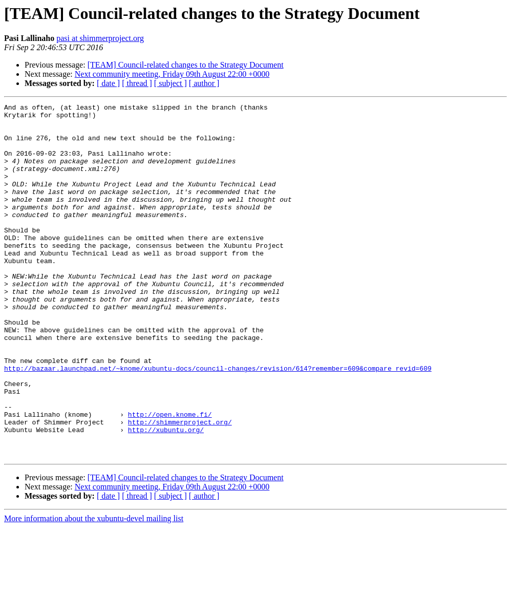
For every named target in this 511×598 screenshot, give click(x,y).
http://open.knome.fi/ (170, 477)
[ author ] (204, 83)
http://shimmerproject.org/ (180, 486)
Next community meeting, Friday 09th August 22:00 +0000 (172, 74)
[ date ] (108, 83)
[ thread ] (137, 83)
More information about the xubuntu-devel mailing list (93, 589)
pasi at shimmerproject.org (100, 38)
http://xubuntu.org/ (166, 495)
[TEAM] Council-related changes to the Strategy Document (186, 64)
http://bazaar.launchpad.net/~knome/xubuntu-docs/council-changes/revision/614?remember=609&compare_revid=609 (218, 421)
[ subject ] (170, 83)
